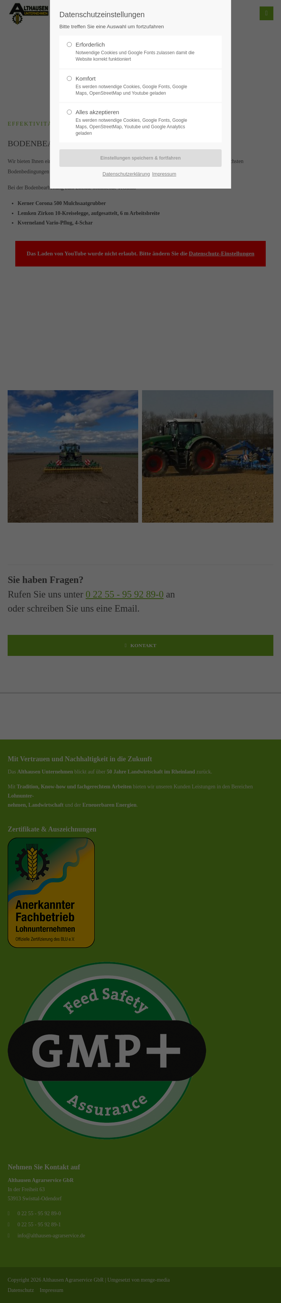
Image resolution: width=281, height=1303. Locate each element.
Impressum (164, 174)
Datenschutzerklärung (126, 174)
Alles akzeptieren (137, 122)
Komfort (137, 86)
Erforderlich (137, 52)
